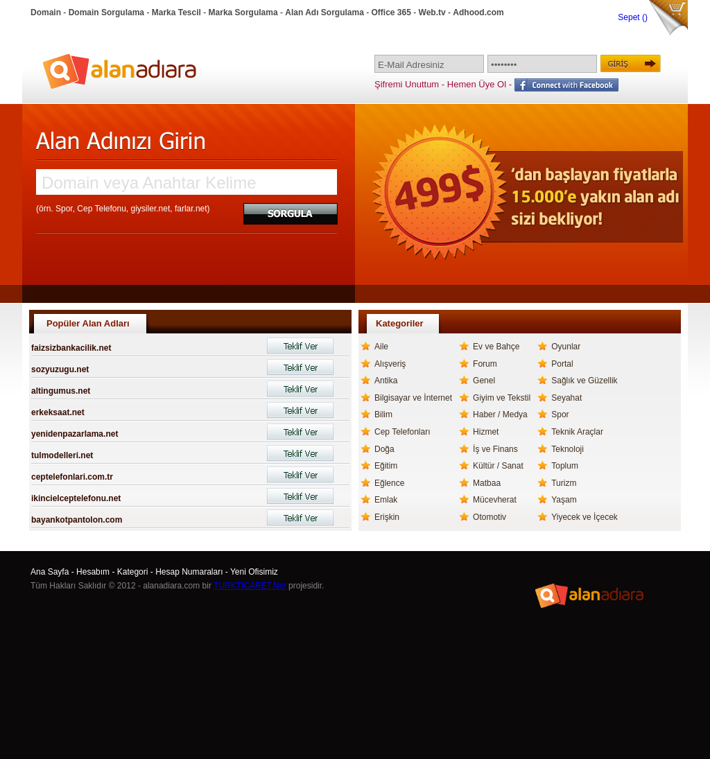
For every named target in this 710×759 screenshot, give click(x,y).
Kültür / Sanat (498, 466)
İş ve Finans (495, 449)
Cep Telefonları (402, 432)
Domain (46, 12)
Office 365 (391, 12)
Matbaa (487, 483)
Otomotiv (489, 517)
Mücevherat (495, 500)
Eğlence (389, 483)
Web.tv (432, 12)
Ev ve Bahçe (496, 346)
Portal (562, 364)
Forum (485, 364)
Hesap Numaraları (189, 572)
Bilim (383, 414)
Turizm (563, 483)
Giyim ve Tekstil (501, 398)
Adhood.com (478, 12)
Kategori (132, 572)
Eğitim (385, 466)
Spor (560, 414)
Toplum (564, 466)
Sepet (630, 17)
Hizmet (486, 432)
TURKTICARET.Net (250, 586)
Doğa (384, 449)
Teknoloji (567, 449)
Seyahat (566, 398)
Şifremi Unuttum (406, 84)
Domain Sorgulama (106, 12)
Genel (484, 380)
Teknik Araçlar (577, 432)
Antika (385, 380)
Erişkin (386, 517)
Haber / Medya (500, 414)
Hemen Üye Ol (476, 84)
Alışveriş (390, 364)
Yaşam (563, 500)
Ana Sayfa (50, 572)
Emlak (385, 500)
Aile (381, 346)
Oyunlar (565, 346)
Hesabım (93, 572)
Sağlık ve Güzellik (584, 380)
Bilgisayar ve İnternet (413, 398)
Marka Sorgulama (243, 12)
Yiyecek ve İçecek (584, 517)
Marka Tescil (176, 12)
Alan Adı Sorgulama (324, 12)
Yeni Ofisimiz (254, 572)
